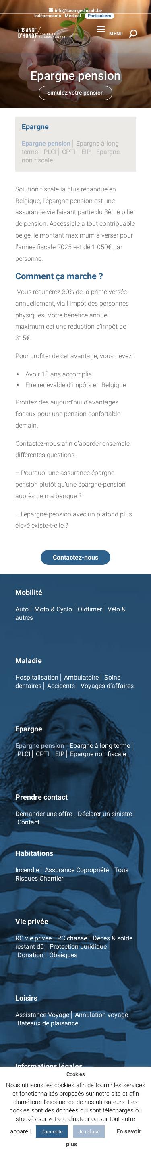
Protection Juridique (78, 946)
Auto (22, 609)
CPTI (69, 152)
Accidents (61, 686)
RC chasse (72, 938)
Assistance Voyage (42, 1015)
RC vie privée (33, 938)
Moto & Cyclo (53, 609)
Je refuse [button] (89, 1132)
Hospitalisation (36, 677)
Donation (30, 955)
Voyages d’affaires (107, 686)
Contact (28, 822)
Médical (73, 16)
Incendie (27, 870)
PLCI (49, 152)
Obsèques (63, 955)
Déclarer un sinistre (105, 814)
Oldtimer (90, 609)
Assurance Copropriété (77, 870)
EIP (86, 152)
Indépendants (47, 16)
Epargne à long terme (100, 745)
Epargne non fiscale (98, 754)
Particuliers (99, 15)
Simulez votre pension (75, 92)
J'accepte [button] (52, 1132)
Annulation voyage (101, 1015)
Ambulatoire (81, 677)
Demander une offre (43, 814)
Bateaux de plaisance (47, 1023)
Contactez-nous (75, 557)
